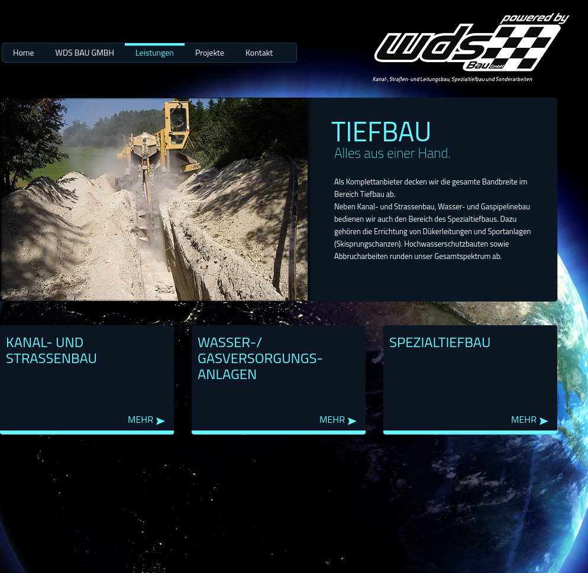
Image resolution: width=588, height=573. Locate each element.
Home (23, 52)
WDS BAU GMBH (85, 52)
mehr (140, 419)
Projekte (209, 52)
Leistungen (154, 52)
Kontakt (259, 52)
